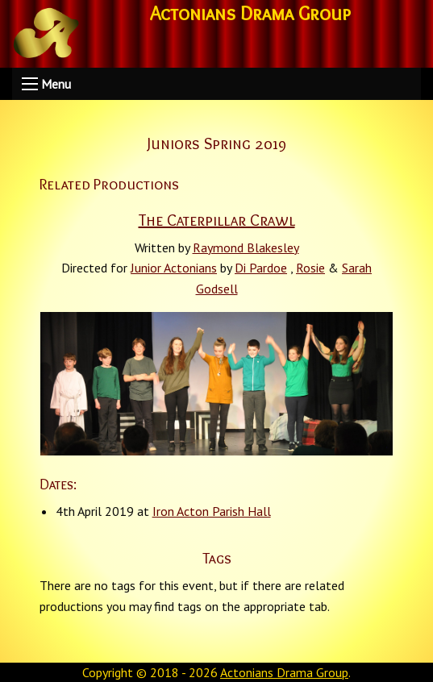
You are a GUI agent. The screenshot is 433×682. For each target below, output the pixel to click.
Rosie (310, 268)
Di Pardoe (261, 268)
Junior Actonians (174, 268)
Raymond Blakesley (246, 247)
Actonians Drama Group (284, 672)
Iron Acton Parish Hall (211, 511)
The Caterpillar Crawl (217, 220)
